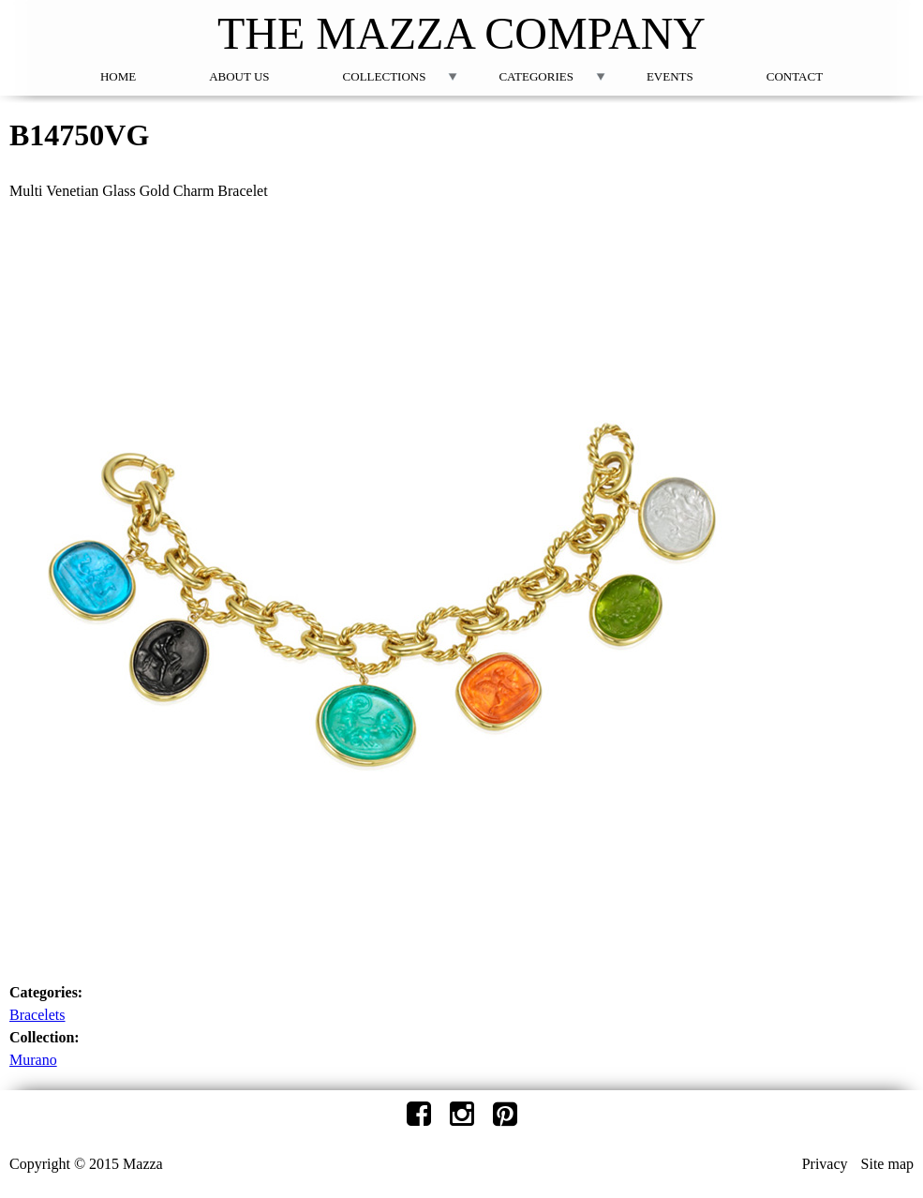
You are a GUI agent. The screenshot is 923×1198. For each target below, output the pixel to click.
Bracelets (37, 1015)
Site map (887, 1164)
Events (670, 76)
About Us (239, 76)
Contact (795, 76)
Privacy (825, 1164)
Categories (536, 76)
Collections (384, 76)
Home (118, 76)
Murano (33, 1060)
